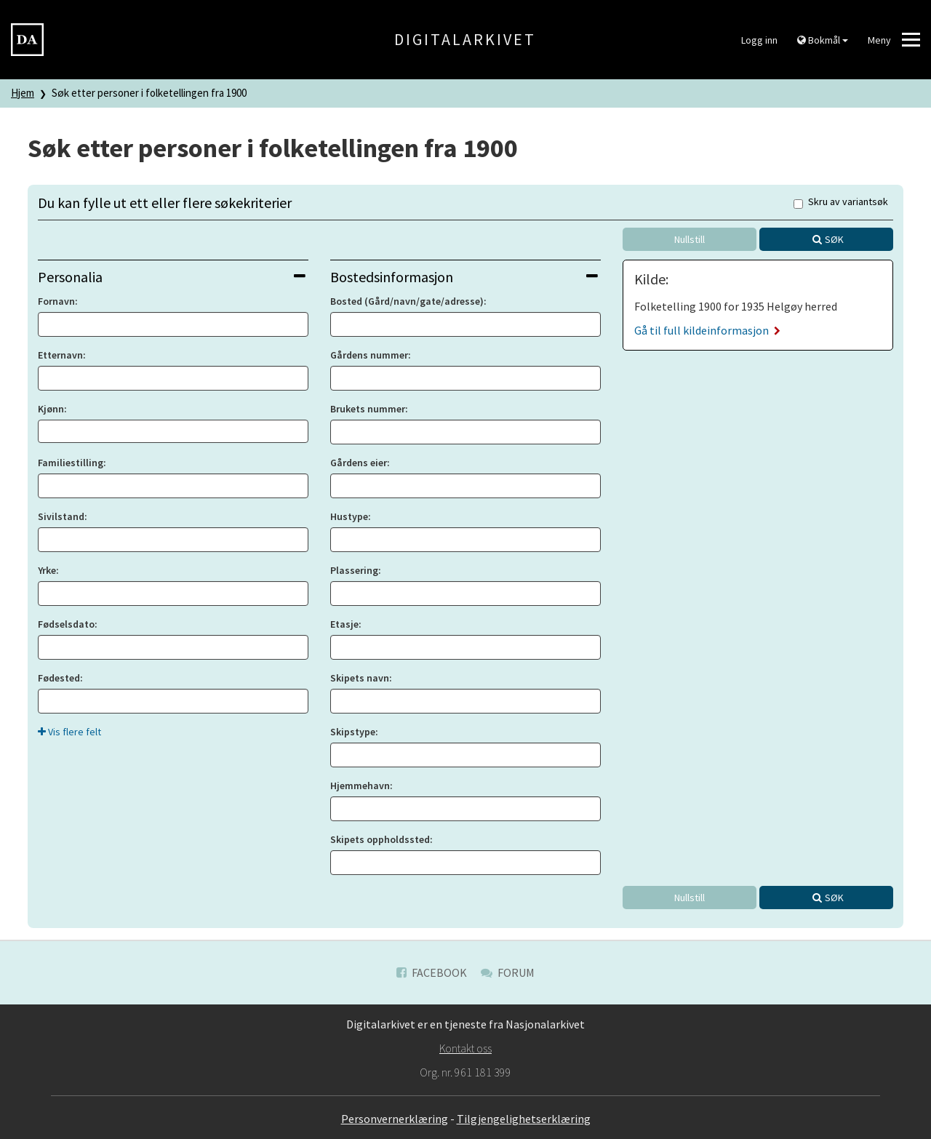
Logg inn (759, 40)
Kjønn (51, 408)
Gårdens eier (358, 462)
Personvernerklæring (394, 1118)
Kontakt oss (465, 1048)
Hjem (22, 93)
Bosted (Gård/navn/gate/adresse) (407, 301)
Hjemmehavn (360, 785)
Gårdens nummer (369, 354)
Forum (508, 972)
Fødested (59, 677)
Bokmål (822, 40)
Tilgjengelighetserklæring (524, 1118)
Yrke (47, 570)
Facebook (431, 972)
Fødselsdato (66, 624)
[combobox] (173, 431)
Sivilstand (61, 516)
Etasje (344, 624)
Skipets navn (359, 677)
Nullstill (689, 239)
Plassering (354, 570)
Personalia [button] (171, 277)
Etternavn (60, 354)
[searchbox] (46, 431)
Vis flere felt (69, 731)
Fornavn (56, 301)
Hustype (349, 516)
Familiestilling (70, 462)
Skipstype (352, 731)
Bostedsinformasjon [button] (464, 277)
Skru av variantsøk (841, 202)
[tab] (173, 277)
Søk (834, 239)
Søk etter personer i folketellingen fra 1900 (149, 93)
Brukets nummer (367, 408)
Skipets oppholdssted (380, 839)
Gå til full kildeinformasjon (707, 330)
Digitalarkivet (465, 39)
